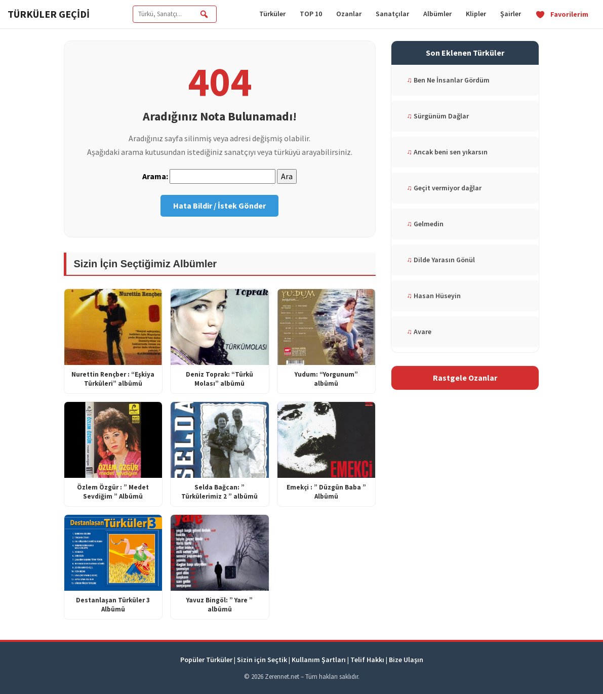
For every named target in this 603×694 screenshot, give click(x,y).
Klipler (476, 13)
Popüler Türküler (206, 659)
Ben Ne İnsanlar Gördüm (448, 80)
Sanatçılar (392, 13)
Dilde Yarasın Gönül (441, 259)
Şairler (510, 13)
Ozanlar (348, 13)
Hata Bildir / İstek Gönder (219, 205)
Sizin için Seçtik (262, 659)
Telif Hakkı (367, 659)
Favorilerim (561, 14)
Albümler (437, 13)
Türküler (272, 13)
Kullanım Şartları (319, 659)
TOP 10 (311, 13)
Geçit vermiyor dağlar (444, 187)
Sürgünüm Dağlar (438, 115)
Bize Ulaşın (406, 659)
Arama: (155, 176)
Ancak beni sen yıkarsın (447, 151)
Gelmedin (425, 223)
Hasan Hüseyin (434, 295)
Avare (419, 331)
